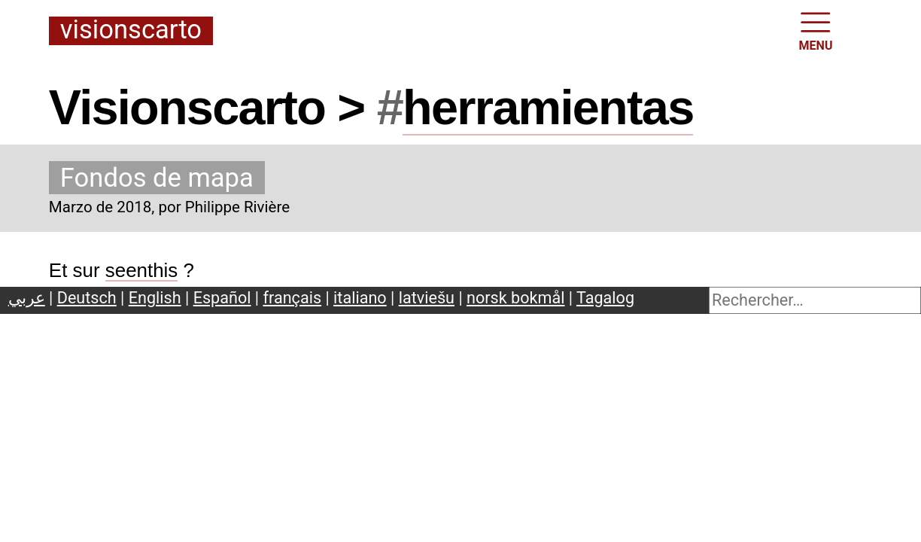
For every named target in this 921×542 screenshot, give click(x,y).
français (292, 297)
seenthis (141, 270)
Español (222, 297)
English (155, 297)
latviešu (426, 297)
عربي (26, 297)
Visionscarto (131, 30)
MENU (816, 30)
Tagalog (605, 297)
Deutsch (87, 297)
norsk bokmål (515, 297)
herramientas (548, 107)
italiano (360, 297)
